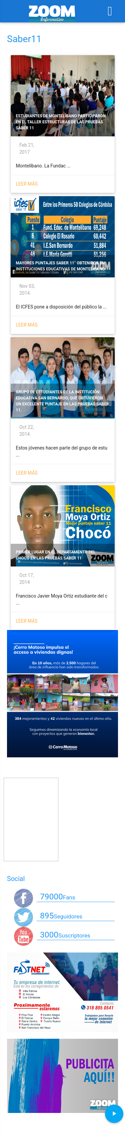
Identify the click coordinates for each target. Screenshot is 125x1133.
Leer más (27, 183)
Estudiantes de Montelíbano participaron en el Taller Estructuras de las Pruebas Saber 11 (61, 122)
